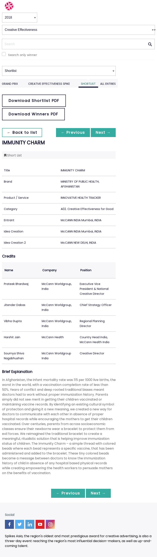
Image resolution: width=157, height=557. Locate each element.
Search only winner (22, 55)
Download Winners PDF (33, 114)
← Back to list (22, 132)
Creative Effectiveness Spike (49, 84)
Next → (103, 132)
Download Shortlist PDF (34, 100)
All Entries (108, 84)
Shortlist (88, 84)
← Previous (73, 132)
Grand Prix (10, 84)
